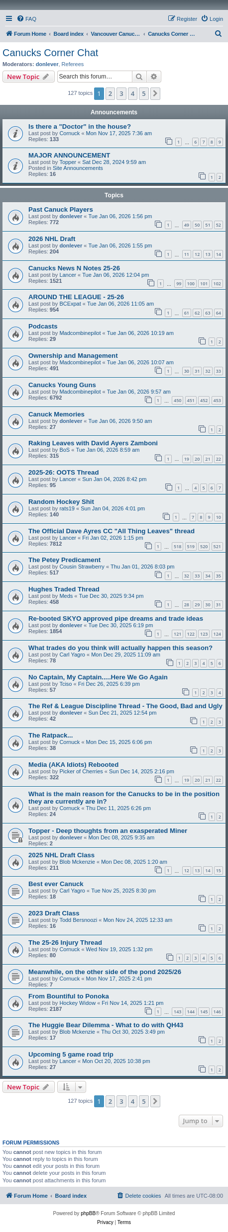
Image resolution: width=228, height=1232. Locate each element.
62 (197, 313)
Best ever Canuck (56, 884)
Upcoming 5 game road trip (71, 1054)
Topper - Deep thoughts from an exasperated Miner (107, 830)
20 (197, 459)
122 (191, 634)
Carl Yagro (72, 654)
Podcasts (43, 326)
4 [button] (132, 93)
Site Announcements (78, 168)
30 (186, 371)
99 (178, 283)
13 (207, 254)
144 (191, 1011)
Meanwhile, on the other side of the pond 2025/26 (104, 972)
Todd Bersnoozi (78, 920)
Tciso (65, 684)
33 (218, 371)
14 (218, 254)
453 (217, 400)
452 (204, 400)
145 (204, 1011)
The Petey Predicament (64, 560)
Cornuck (69, 133)
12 (197, 254)
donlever (47, 64)
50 (197, 225)
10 (218, 517)
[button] (155, 93)
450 (177, 400)
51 (207, 225)
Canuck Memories (56, 414)
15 (218, 870)
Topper (67, 162)
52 (218, 225)
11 (186, 254)
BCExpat (70, 304)
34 (207, 576)
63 (207, 313)
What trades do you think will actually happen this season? (120, 648)
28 (186, 604)
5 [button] (143, 93)
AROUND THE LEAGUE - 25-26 (76, 297)
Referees (73, 64)
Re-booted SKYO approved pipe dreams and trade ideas (115, 618)
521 (217, 546)
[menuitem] (26, 19)
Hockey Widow (77, 1003)
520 (204, 546)
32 (207, 371)
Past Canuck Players (60, 209)
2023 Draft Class (54, 913)
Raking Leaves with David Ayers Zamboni (93, 443)
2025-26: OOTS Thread (63, 472)
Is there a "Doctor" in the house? (79, 126)
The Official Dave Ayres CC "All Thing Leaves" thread (111, 531)
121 (177, 634)
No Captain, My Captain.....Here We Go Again (98, 677)
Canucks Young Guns (62, 385)
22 (218, 459)
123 (204, 634)
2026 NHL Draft (51, 239)
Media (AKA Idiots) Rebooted (73, 764)
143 (177, 1011)
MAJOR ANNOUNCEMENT (69, 155)
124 (217, 634)
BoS (64, 450)
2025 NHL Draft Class (61, 855)
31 (197, 371)
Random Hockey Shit (61, 501)
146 (217, 1011)
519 (191, 546)
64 (218, 313)
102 (217, 283)
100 (191, 283)
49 (186, 225)
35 (218, 576)
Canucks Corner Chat (50, 52)
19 (186, 459)
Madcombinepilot (80, 333)
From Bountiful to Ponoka (68, 996)
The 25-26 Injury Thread (65, 942)
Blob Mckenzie (77, 862)
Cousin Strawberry (81, 567)
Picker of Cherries (81, 771)
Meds (66, 596)
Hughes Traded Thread (64, 589)
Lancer (67, 275)
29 (197, 604)
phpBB (88, 1213)
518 (177, 546)
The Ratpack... (50, 735)
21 (207, 459)
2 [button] (110, 93)
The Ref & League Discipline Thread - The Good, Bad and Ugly (125, 706)
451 (191, 400)
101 (204, 283)
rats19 (67, 508)
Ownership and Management (73, 355)
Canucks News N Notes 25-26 (74, 268)
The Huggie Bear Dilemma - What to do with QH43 (105, 1025)
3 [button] (121, 93)
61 (186, 313)
